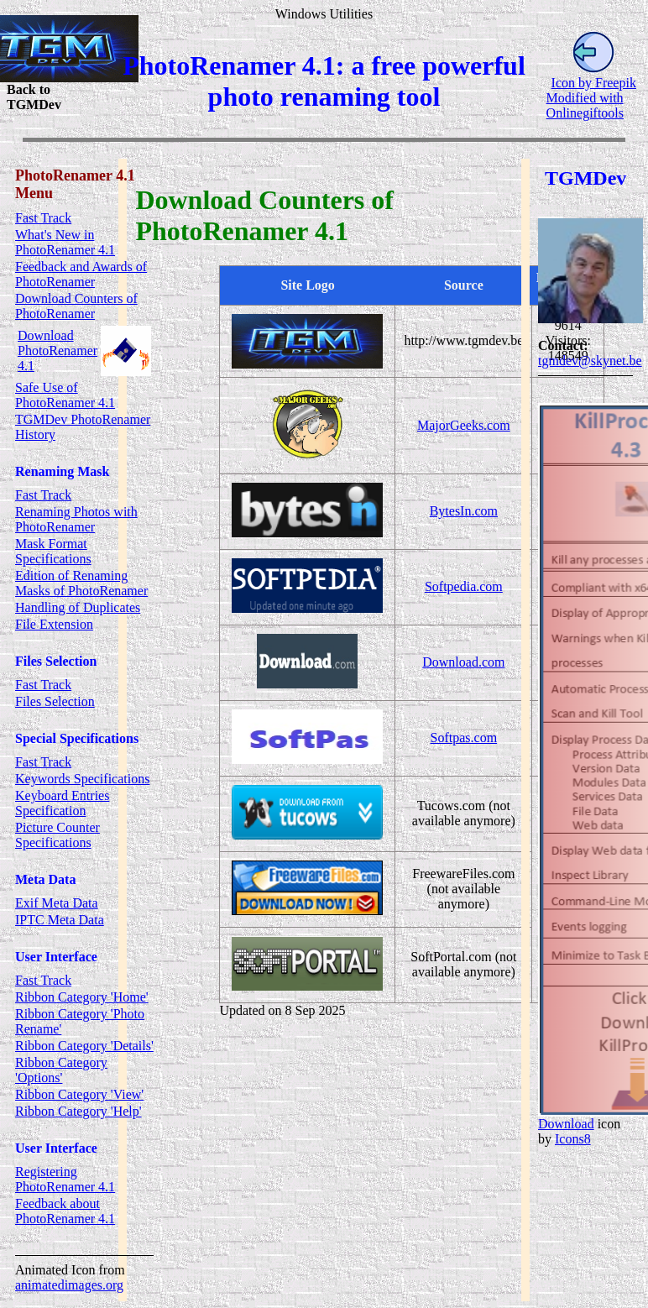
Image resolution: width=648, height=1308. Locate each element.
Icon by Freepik (593, 83)
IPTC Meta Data (59, 920)
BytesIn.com (464, 511)
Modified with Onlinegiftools (585, 105)
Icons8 (573, 1139)
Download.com (463, 662)
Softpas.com (464, 737)
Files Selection (55, 701)
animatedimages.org (69, 1285)
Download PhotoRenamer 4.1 (57, 350)
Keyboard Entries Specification (62, 803)
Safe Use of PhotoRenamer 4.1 (65, 395)
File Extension (54, 624)
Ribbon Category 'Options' (61, 1070)
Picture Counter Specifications (57, 835)
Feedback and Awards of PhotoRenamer (81, 274)
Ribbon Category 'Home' (82, 997)
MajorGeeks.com (463, 425)
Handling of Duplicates (77, 607)
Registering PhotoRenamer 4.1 (65, 1179)
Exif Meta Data (56, 903)
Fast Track (43, 218)
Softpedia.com (464, 586)
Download (566, 1124)
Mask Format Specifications (53, 551)
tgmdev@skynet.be (590, 360)
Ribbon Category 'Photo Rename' (79, 1021)
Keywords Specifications (82, 779)
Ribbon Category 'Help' (78, 1111)
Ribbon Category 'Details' (84, 1046)
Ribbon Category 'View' (79, 1094)
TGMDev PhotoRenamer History (82, 427)
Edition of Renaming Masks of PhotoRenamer (81, 583)
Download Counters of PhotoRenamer (76, 306)
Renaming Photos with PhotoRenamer (76, 519)
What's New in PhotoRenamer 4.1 (65, 242)
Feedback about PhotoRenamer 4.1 (65, 1211)
